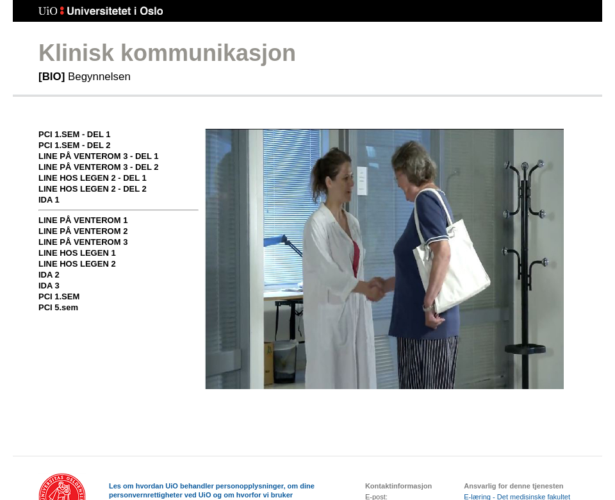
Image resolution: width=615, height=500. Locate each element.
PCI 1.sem (58, 296)
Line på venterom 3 (82, 242)
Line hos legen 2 (77, 264)
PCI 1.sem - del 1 (74, 134)
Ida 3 (49, 285)
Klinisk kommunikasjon (167, 53)
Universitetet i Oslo (100, 11)
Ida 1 (49, 199)
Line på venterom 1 (82, 220)
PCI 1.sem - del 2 (74, 145)
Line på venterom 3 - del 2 (98, 167)
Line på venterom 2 (82, 231)
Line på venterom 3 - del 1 (98, 156)
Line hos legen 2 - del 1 (92, 178)
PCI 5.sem (58, 307)
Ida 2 (49, 274)
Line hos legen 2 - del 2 (92, 189)
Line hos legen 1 (77, 253)
